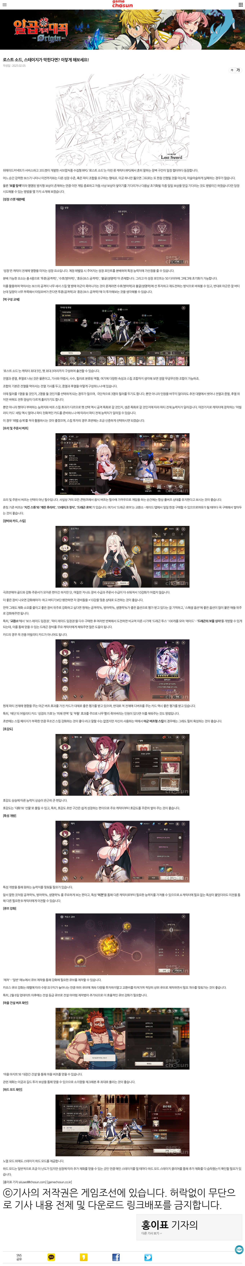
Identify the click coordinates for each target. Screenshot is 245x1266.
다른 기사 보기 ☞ (151, 1233)
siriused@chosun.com (32, 1182)
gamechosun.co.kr (59, 1182)
